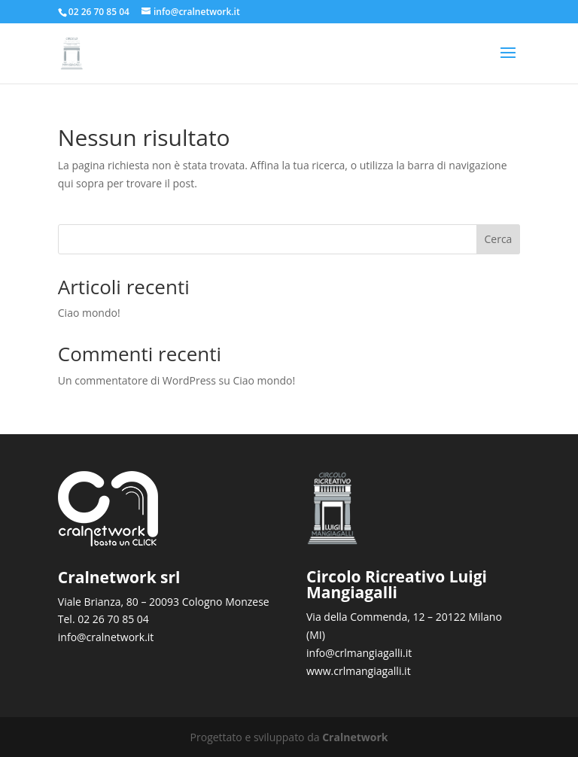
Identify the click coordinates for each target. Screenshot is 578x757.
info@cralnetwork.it (106, 637)
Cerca (499, 239)
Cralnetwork (355, 737)
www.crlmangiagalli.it (358, 671)
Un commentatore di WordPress (137, 380)
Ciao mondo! (89, 313)
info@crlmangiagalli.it (359, 653)
